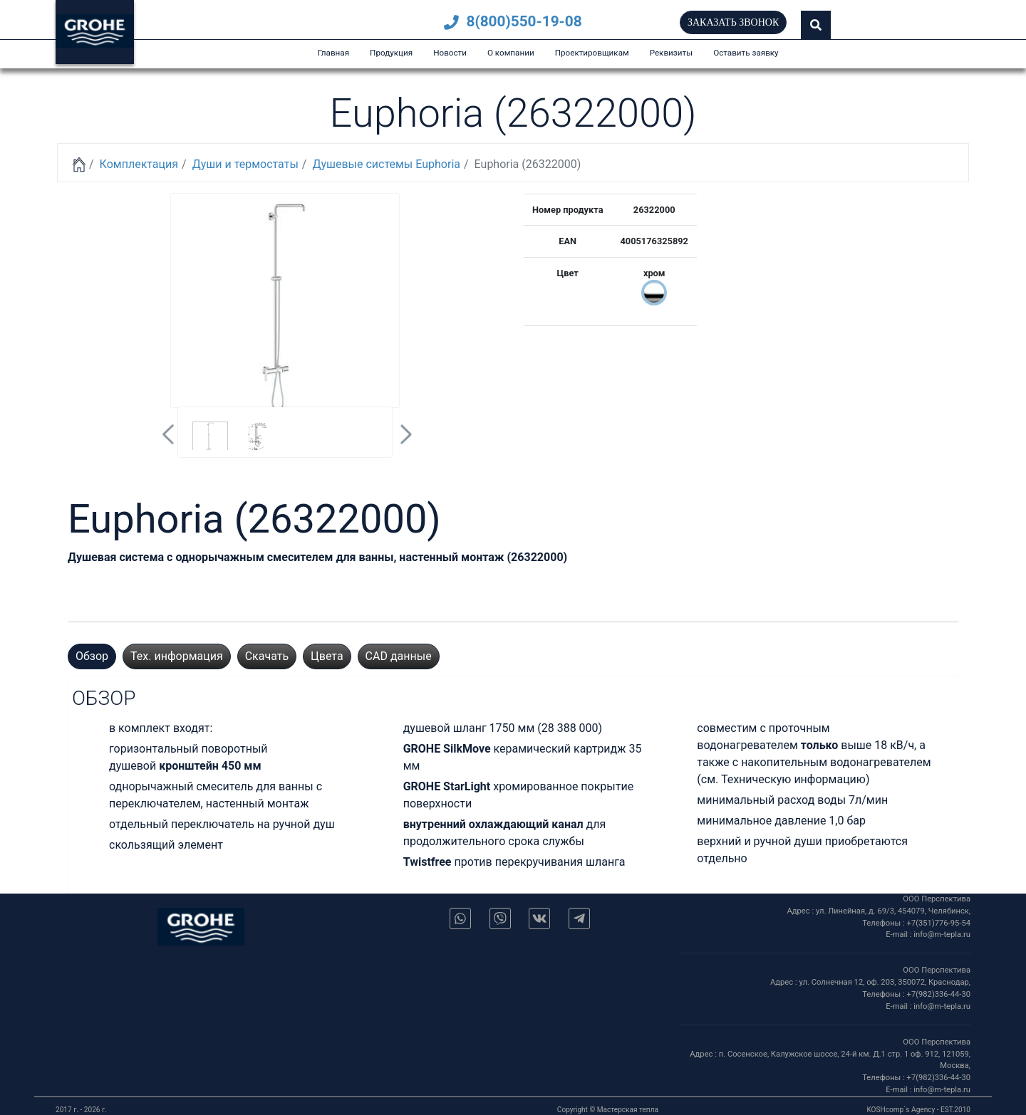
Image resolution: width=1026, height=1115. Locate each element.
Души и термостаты (245, 164)
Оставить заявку (745, 53)
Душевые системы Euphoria (386, 164)
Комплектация (139, 164)
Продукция (391, 53)
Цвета (327, 656)
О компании (510, 53)
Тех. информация (176, 656)
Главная (333, 53)
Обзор (92, 656)
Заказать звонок (733, 22)
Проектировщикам (592, 53)
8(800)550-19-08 (512, 21)
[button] (816, 25)
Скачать (267, 656)
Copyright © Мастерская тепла (607, 1110)
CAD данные (399, 656)
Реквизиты (671, 53)
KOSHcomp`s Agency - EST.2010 (918, 1110)
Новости (450, 53)
